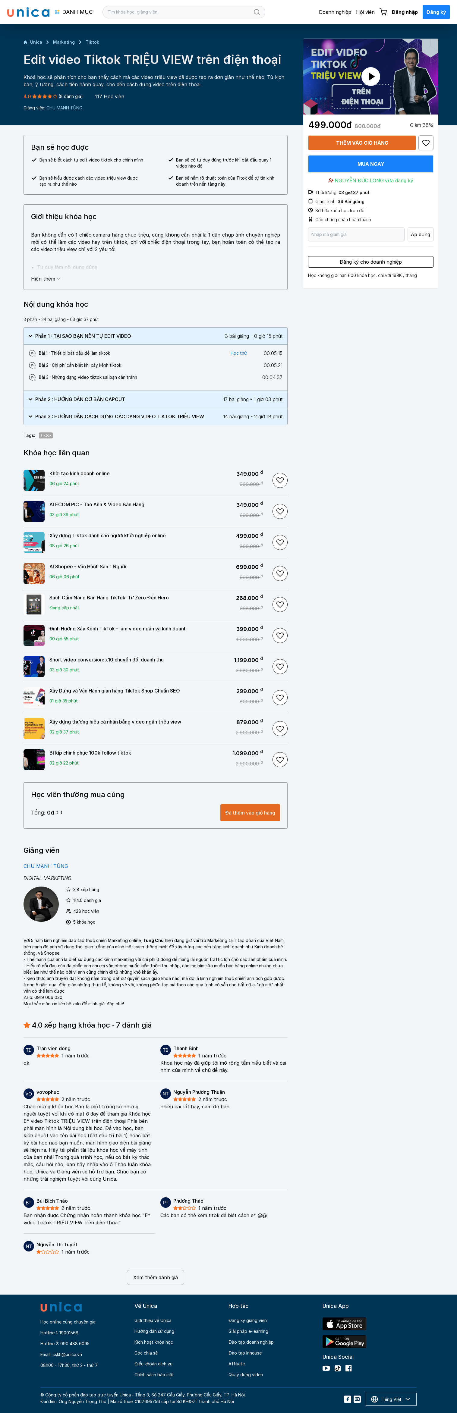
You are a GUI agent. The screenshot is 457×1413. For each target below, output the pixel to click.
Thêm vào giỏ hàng (362, 143)
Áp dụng (420, 234)
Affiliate (236, 1363)
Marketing (64, 42)
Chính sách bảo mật (154, 1374)
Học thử (239, 353)
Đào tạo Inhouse (245, 1352)
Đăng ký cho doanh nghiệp (371, 262)
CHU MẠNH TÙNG (64, 107)
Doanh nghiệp (335, 12)
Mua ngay (371, 164)
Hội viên (365, 12)
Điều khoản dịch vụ (153, 1363)
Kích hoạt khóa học (153, 1342)
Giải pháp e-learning (248, 1331)
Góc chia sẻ (146, 1352)
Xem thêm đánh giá (155, 1277)
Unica (33, 42)
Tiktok (92, 42)
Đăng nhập (405, 12)
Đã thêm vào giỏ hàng (250, 813)
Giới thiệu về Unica (153, 1320)
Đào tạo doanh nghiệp (251, 1342)
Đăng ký (436, 12)
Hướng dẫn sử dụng (154, 1331)
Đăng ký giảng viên (247, 1320)
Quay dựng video (245, 1374)
